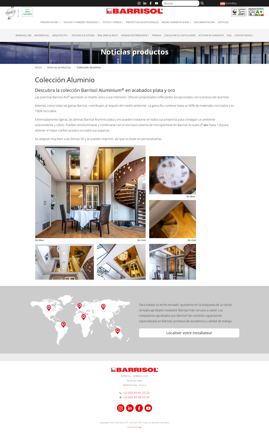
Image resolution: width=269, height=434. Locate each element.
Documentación (204, 22)
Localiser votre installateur (189, 332)
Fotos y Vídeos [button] (112, 22)
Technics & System (83, 35)
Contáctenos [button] (243, 35)
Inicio (38, 67)
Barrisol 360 (23, 35)
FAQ (229, 35)
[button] (230, 3)
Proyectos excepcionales (142, 22)
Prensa (156, 35)
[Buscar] (180, 3)
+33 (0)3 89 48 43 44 (136, 397)
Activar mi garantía (211, 35)
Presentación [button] (49, 22)
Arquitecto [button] (59, 35)
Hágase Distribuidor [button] (134, 35)
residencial (41, 35)
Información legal (134, 427)
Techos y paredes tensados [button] (80, 22)
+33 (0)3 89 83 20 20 (136, 393)
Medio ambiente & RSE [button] (175, 22)
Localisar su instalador (179, 35)
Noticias (223, 22)
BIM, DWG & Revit (108, 35)
